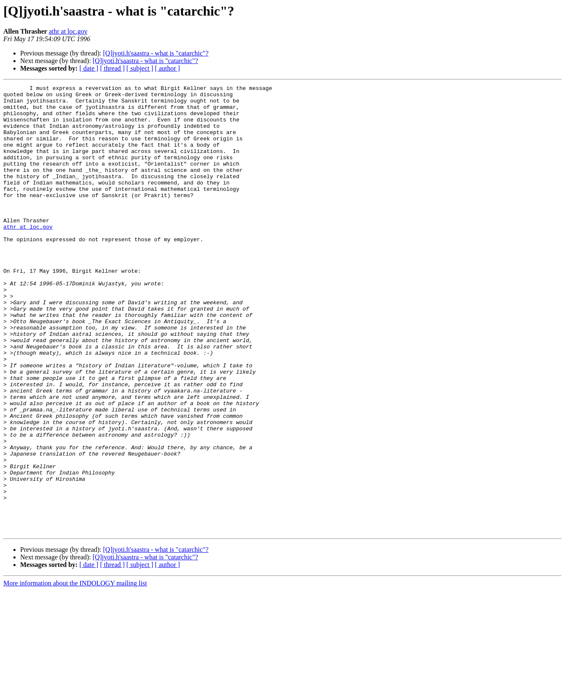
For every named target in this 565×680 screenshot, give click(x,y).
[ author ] (167, 68)
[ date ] (88, 68)
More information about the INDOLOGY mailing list (75, 672)
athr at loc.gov (68, 31)
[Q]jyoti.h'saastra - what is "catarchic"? (155, 53)
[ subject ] (139, 68)
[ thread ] (112, 68)
